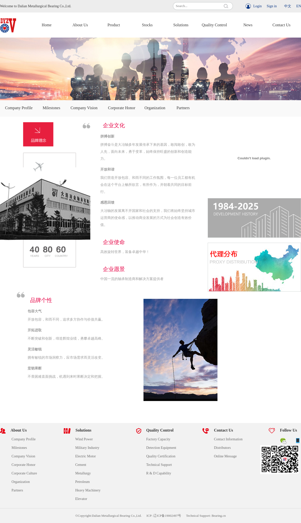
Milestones (51, 108)
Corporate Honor (121, 108)
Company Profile (19, 108)
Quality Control (214, 25)
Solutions (180, 25)
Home (46, 25)
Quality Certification (160, 456)
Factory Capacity (158, 439)
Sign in (272, 6)
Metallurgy (83, 473)
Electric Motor (85, 456)
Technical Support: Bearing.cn (206, 515)
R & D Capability (158, 473)
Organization (154, 108)
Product (113, 25)
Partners (183, 108)
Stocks (147, 25)
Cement (80, 465)
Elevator (81, 499)
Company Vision (84, 108)
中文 (287, 6)
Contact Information (228, 439)
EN (298, 6)
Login (257, 6)
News (247, 25)
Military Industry (87, 448)
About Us (80, 25)
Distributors (222, 448)
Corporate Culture (24, 473)
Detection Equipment (161, 448)
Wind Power (84, 439)
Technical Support (159, 465)
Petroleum (82, 482)
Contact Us (281, 25)
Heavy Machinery (88, 490)
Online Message (225, 456)
